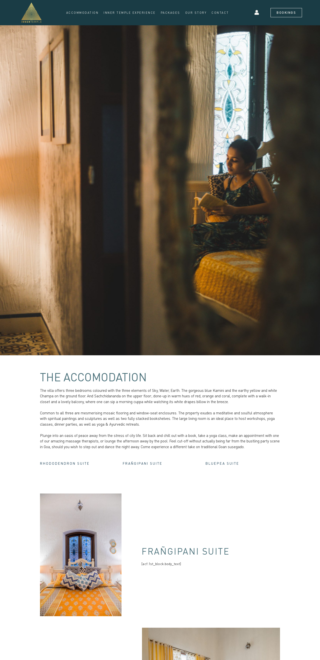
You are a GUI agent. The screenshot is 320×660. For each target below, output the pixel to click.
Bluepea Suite (225, 463)
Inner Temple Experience (130, 13)
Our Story (196, 13)
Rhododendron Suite (69, 463)
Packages (170, 13)
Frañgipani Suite (146, 463)
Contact (220, 13)
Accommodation (82, 13)
